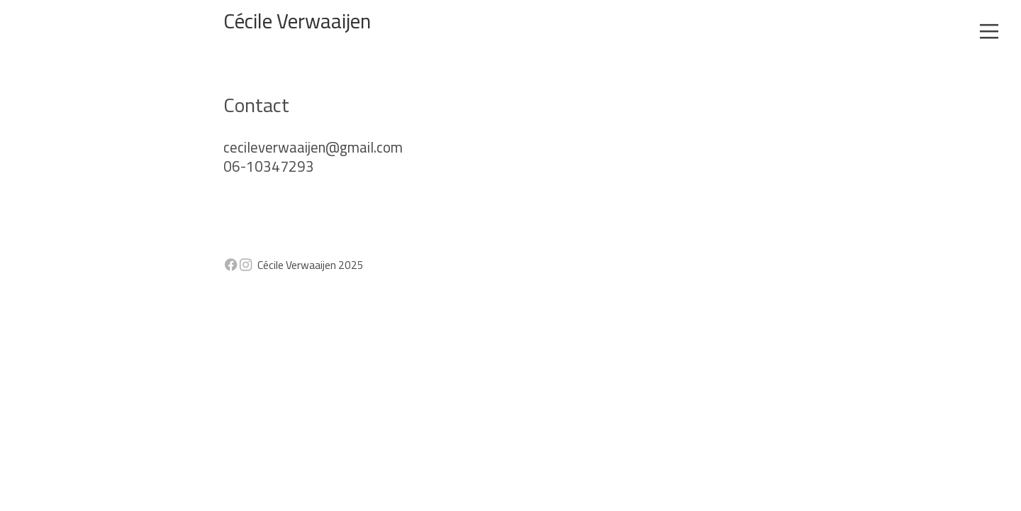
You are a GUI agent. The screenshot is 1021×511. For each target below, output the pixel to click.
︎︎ (238, 265)
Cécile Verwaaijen (297, 20)
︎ (989, 32)
